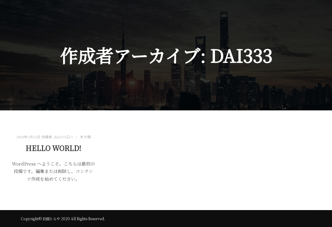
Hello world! (53, 148)
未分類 (85, 136)
